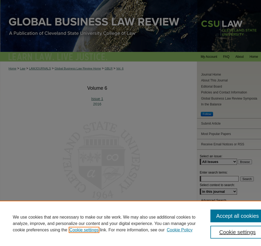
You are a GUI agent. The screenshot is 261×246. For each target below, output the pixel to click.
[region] (130, 223)
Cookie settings (84, 230)
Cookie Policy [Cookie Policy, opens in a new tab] (180, 230)
